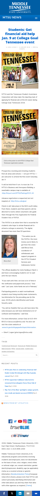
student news (29, 349)
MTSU (13, 349)
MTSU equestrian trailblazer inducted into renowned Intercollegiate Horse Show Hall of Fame (20, 383)
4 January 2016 (24, 47)
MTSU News (12, 17)
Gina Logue (12, 47)
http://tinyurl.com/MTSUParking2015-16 (17, 193)
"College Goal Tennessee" (9, 346)
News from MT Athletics (16, 403)
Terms (28, 485)
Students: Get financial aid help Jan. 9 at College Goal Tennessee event (20, 35)
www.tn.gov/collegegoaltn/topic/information (19, 327)
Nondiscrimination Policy (20, 474)
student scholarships (8, 351)
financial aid (21, 346)
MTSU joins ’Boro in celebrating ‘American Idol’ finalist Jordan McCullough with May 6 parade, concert (21, 373)
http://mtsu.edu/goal (18, 201)
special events (20, 349)
